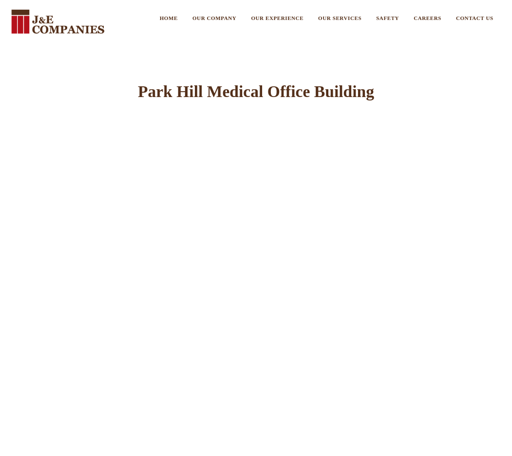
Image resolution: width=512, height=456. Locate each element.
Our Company (214, 18)
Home (169, 18)
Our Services (339, 18)
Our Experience (277, 18)
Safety (387, 18)
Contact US (474, 18)
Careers (427, 18)
